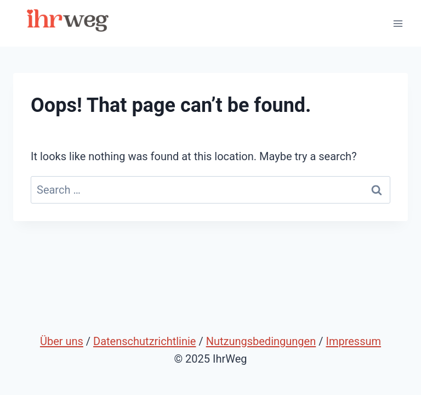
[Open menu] (398, 23)
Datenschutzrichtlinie (144, 341)
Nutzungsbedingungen (261, 341)
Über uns (61, 341)
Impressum (353, 341)
